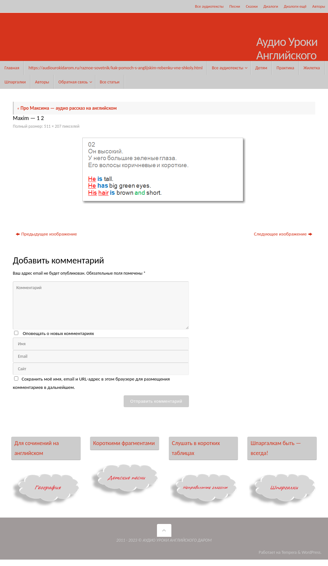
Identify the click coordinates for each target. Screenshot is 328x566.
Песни (234, 6)
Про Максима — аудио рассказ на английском (67, 108)
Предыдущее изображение (46, 234)
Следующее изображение (283, 234)
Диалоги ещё (295, 6)
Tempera (289, 552)
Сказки (252, 6)
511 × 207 (53, 126)
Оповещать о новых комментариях (58, 333)
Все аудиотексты (209, 6)
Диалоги (270, 6)
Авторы (318, 6)
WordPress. (312, 552)
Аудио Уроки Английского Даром (286, 55)
